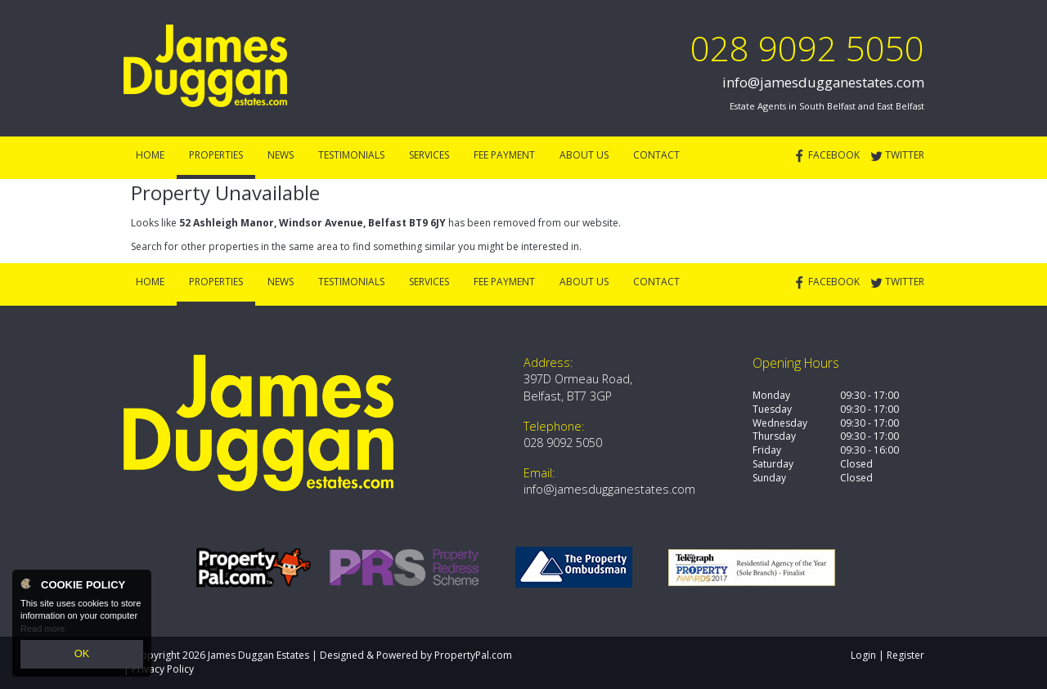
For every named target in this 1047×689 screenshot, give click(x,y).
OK (81, 655)
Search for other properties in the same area (234, 246)
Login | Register (887, 655)
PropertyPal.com (473, 655)
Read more (42, 632)
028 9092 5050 (807, 48)
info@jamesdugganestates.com (823, 82)
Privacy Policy (163, 669)
